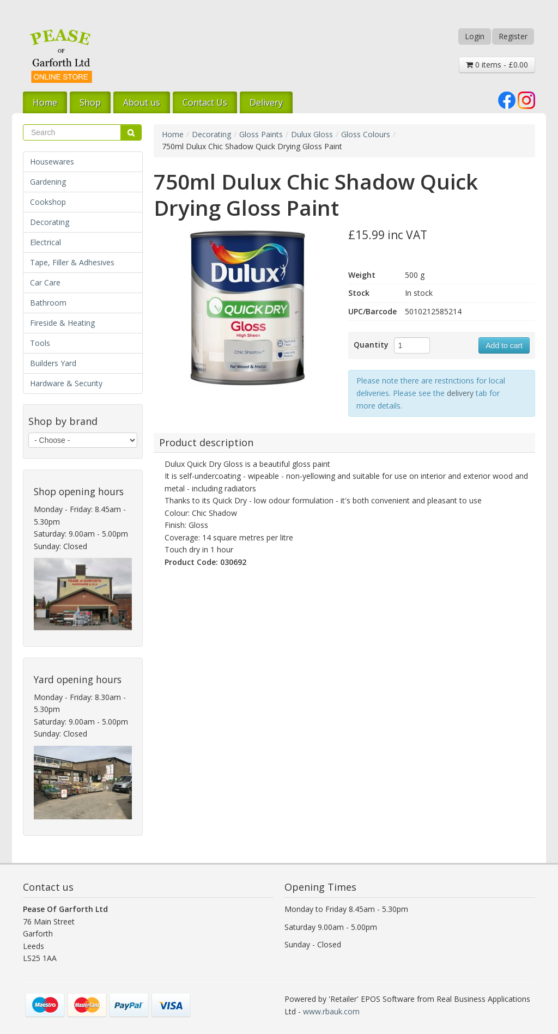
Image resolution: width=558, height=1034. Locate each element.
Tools (40, 343)
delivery (460, 393)
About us (141, 102)
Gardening (48, 182)
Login (474, 36)
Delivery (266, 102)
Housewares (52, 161)
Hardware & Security (66, 383)
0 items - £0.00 (497, 64)
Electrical (45, 242)
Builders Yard (53, 363)
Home (45, 102)
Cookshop (48, 202)
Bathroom (48, 302)
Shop (90, 102)
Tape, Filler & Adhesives (72, 262)
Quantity (371, 344)
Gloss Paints (261, 134)
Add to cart (504, 345)
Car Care (45, 282)
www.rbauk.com (331, 1011)
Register (513, 36)
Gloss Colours (365, 134)
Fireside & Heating (62, 323)
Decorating (49, 222)
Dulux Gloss (312, 134)
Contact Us (205, 102)
